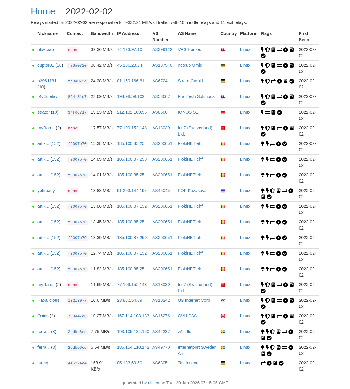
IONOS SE (188, 112)
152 (55, 143)
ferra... (43, 331)
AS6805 (160, 362)
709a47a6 (77, 316)
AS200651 (162, 143)
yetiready (46, 190)
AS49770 (161, 347)
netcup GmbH (191, 65)
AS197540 (162, 65)
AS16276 (161, 315)
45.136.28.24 (129, 65)
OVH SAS (187, 315)
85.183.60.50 (129, 362)
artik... (43, 143)
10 (59, 65)
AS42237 (161, 331)
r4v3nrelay (47, 96)
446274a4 (77, 363)
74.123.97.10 (129, 49)
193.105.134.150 (133, 331)
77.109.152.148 (132, 127)
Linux (245, 49)
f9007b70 (77, 144)
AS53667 (161, 96)
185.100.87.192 (132, 206)
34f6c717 (77, 113)
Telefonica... (189, 362)
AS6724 (160, 80)
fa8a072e (77, 66)
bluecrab (45, 49)
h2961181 (46, 80)
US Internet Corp (194, 300)
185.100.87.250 (132, 159)
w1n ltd (184, 331)
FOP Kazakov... (193, 190)
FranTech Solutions (196, 96)
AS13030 (161, 127)
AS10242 (161, 300)
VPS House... (191, 49)
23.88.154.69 (129, 300)
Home (43, 11)
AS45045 (161, 190)
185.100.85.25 (131, 143)
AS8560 (160, 112)
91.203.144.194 (132, 190)
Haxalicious (48, 300)
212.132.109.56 (132, 112)
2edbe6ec (77, 332)
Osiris (43, 315)
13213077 (77, 301)
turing (42, 362)
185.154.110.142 (133, 347)
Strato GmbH (190, 80)
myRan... (46, 127)
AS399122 (162, 49)
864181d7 (77, 97)
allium (153, 382)
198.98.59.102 (131, 96)
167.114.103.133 (133, 315)
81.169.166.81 (131, 80)
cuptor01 (45, 65)
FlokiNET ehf (190, 143)
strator (43, 112)
